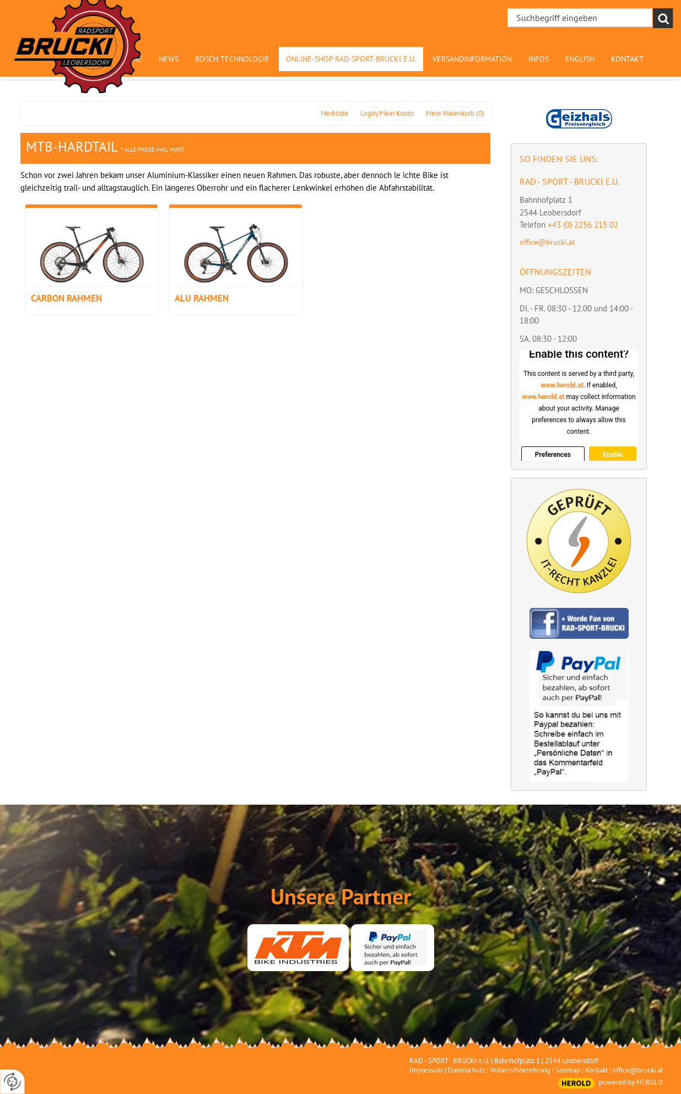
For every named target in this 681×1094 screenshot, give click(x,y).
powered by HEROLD (631, 1082)
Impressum (426, 1070)
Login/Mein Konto (387, 113)
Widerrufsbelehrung (520, 1070)
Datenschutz (466, 1070)
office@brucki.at (547, 242)
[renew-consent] (12, 1081)
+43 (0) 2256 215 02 (583, 224)
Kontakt (596, 1070)
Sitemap (567, 1070)
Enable (613, 455)
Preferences (553, 455)
